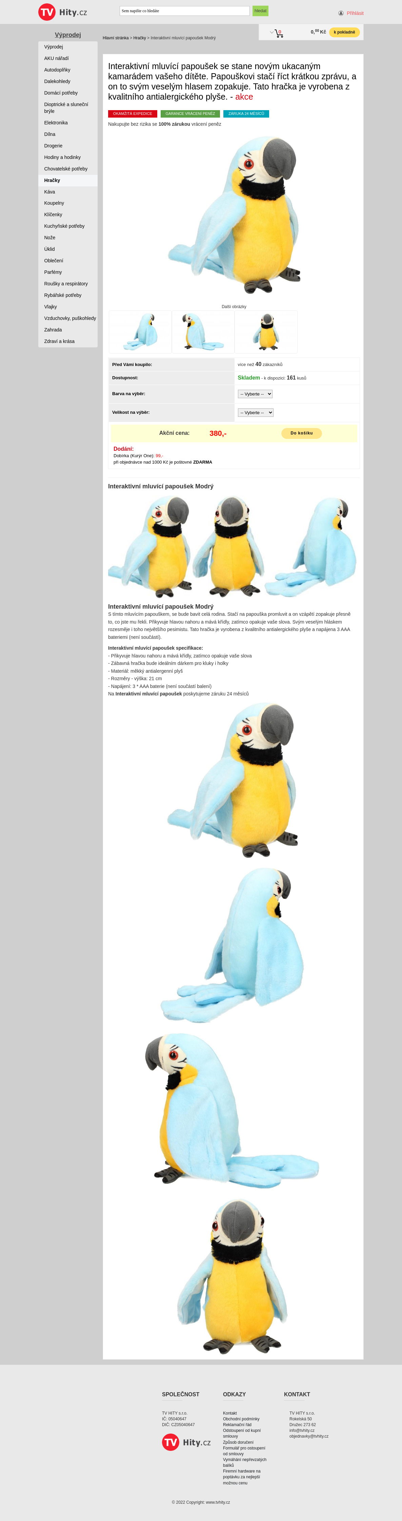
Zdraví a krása (59, 341)
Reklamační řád (237, 1424)
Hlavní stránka (116, 38)
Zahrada (53, 329)
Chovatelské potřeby (66, 168)
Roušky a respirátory (66, 283)
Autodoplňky (57, 70)
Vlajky (50, 306)
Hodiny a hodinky (62, 157)
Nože (50, 237)
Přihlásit (355, 13)
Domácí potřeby (61, 93)
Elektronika (56, 122)
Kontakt (230, 1413)
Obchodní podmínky (241, 1419)
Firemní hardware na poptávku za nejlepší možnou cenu (242, 1477)
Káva (49, 192)
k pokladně (344, 32)
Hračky (139, 38)
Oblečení (53, 260)
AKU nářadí (56, 58)
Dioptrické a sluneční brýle (66, 108)
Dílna (50, 134)
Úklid (49, 249)
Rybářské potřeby (63, 295)
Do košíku (301, 433)
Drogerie (53, 145)
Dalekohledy (57, 81)
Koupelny (54, 203)
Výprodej (68, 35)
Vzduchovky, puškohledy (70, 318)
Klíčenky (53, 214)
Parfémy (53, 272)
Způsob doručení (238, 1442)
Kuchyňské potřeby (64, 226)
